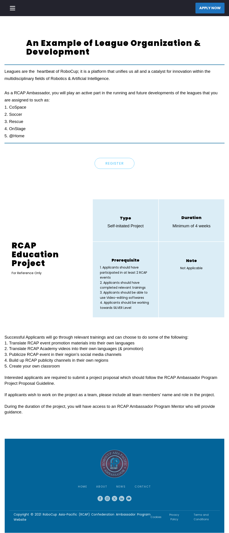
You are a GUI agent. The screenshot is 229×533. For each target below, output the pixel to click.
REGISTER (114, 163)
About (101, 486)
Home (82, 486)
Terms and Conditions (201, 517)
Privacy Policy (174, 517)
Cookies (156, 517)
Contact (143, 486)
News (121, 486)
